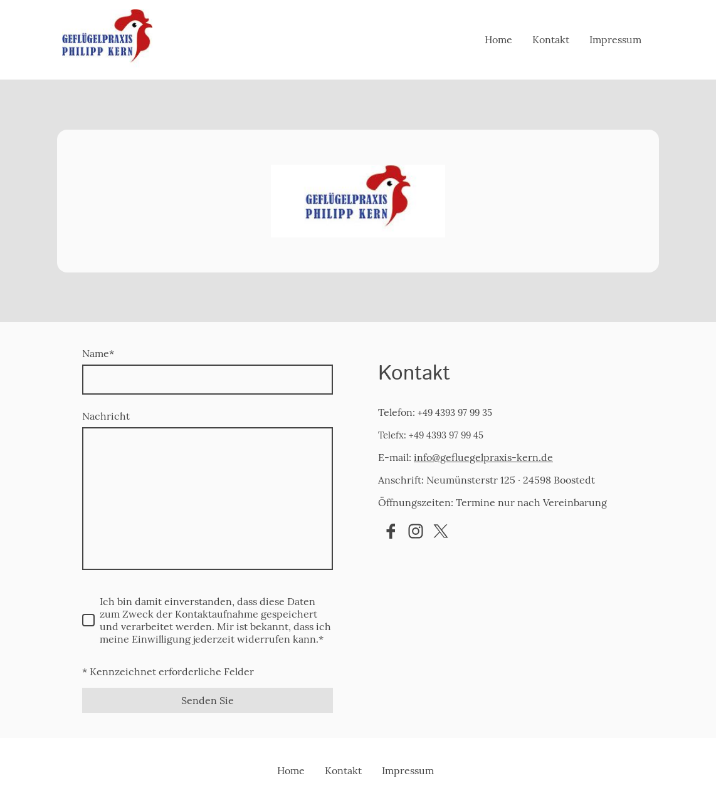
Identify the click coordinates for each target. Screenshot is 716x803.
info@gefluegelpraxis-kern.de (483, 457)
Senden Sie (207, 700)
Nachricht (106, 416)
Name (98, 353)
